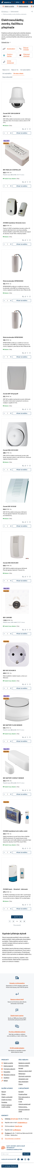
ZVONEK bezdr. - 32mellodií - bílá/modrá (15, 889)
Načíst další (17, 917)
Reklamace (21, 1073)
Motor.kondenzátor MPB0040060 (13, 281)
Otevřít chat (18, 1126)
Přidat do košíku (21, 133)
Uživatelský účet (23, 1079)
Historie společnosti (24, 1104)
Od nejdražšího (7, 73)
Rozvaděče (7, 1071)
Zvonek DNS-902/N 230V (10, 563)
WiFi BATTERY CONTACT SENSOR (13, 778)
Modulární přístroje (9, 1074)
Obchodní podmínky (24, 1076)
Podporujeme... (22, 1107)
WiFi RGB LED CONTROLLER (12, 170)
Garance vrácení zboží (25, 1071)
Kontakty (21, 1091)
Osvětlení (6, 1077)
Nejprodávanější (7, 77)
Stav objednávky (23, 1081)
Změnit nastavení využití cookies (6, 1106)
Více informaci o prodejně (12, 1138)
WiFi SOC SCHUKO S (9, 670)
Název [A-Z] (5, 70)
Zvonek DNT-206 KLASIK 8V (11, 113)
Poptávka (4, 1102)
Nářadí (6, 1080)
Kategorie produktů (24, 1063)
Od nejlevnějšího (25, 70)
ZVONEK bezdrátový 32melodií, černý (14, 223)
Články (20, 1084)
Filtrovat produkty (9, 1166)
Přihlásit (26, 1154)
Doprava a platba (23, 1065)
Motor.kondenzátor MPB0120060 (13, 337)
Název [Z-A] (14, 70)
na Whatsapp (17, 1130)
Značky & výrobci (6, 1099)
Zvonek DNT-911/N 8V (9, 506)
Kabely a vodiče (8, 1063)
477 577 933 (14, 1119)
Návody (3, 1091)
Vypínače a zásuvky (9, 1069)
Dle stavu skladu (18, 73)
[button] (17, 2)
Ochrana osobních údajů (24, 1110)
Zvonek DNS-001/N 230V (10, 450)
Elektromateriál (14, 11)
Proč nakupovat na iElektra (24, 1098)
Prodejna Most (22, 1094)
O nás (20, 1101)
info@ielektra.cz (22, 1122)
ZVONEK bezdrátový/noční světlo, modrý (15, 831)
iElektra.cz (5, 11)
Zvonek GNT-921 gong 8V (10, 393)
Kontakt (20, 1068)
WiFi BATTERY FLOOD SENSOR (12, 725)
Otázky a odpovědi (6, 1097)
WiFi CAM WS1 (7, 617)
